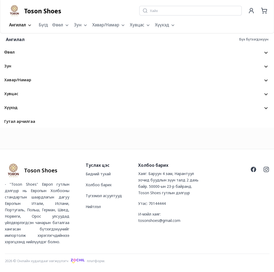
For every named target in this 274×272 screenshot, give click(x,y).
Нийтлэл (93, 206)
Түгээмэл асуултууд (104, 195)
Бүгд (43, 25)
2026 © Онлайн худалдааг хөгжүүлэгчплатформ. (55, 260)
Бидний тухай (98, 173)
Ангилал (20, 25)
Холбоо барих (99, 184)
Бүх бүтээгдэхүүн (253, 39)
